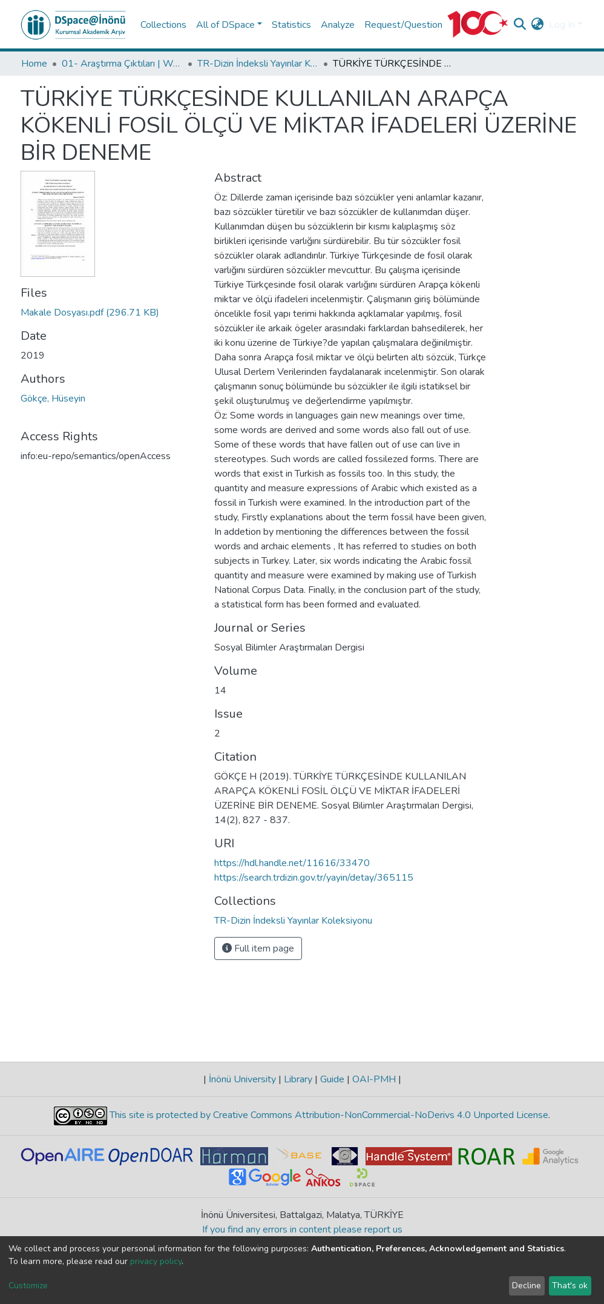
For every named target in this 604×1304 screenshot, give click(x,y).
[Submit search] (520, 25)
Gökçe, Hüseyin (53, 398)
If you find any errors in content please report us (302, 1229)
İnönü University (242, 1079)
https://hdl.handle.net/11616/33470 (292, 863)
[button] (537, 25)
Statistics (291, 24)
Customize (28, 1285)
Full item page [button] (258, 948)
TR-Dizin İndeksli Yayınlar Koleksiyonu (257, 63)
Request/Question (403, 24)
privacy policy (156, 1261)
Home (34, 63)
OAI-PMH (374, 1079)
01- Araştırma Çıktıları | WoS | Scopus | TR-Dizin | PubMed (122, 63)
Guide (332, 1079)
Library (298, 1079)
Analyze (338, 24)
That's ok (570, 1285)
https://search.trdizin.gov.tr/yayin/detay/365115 (313, 877)
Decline (526, 1285)
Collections (163, 24)
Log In (562, 24)
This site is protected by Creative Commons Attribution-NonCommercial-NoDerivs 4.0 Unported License (327, 1115)
